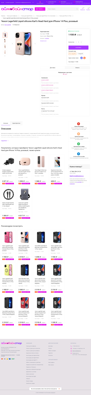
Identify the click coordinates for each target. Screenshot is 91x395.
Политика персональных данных (8, 354)
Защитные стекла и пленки (32, 353)
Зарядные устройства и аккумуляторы (34, 364)
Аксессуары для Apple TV (31, 360)
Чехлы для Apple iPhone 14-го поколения (45, 15)
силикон (47, 38)
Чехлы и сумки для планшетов (33, 348)
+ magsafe (80, 53)
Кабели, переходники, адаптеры (33, 362)
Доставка (50, 346)
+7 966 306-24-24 (52, 1)
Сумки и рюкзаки (30, 374)
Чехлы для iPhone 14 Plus (65, 15)
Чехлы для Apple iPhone (26, 15)
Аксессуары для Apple (31, 376)
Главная (3, 15)
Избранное (16, 24)
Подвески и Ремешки (31, 367)
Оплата (50, 348)
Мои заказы (51, 364)
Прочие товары (29, 381)
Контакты (50, 355)
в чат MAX (79, 182)
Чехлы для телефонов (12, 15)
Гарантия (50, 353)
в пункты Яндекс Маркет (47, 90)
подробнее (4, 140)
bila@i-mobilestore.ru (77, 176)
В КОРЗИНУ (78, 47)
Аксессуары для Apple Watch (32, 357)
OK (59, 388)
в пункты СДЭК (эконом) (47, 85)
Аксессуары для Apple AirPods (32, 355)
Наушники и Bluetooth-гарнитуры (33, 369)
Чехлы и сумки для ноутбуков (32, 350)
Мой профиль (51, 362)
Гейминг (28, 378)
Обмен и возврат (52, 350)
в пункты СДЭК (45, 80)
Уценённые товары (30, 383)
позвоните (72, 183)
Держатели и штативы (31, 371)
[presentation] (12, 43)
